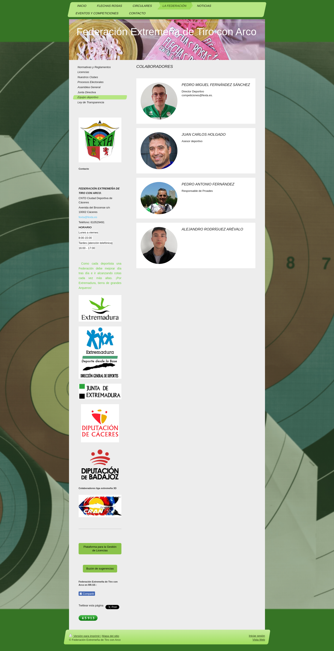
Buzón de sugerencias (100, 568)
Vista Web (258, 639)
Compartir (86, 593)
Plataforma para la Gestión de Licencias (100, 548)
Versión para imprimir (85, 636)
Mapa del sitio (110, 636)
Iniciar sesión (257, 635)
